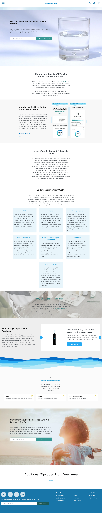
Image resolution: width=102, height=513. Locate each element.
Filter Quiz (77, 500)
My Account (92, 495)
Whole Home (60, 495)
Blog (75, 495)
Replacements (60, 498)
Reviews (76, 498)
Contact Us (92, 493)
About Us (76, 493)
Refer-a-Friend (93, 498)
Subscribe (42, 503)
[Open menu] (3, 3)
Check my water (44, 38)
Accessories (60, 500)
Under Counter (61, 493)
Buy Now (74, 344)
